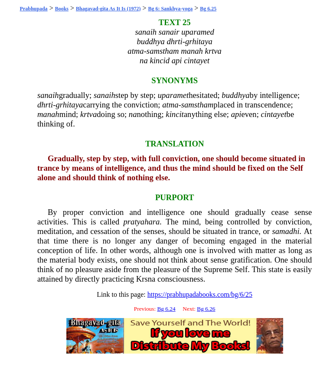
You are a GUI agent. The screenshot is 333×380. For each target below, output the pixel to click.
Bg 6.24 (166, 308)
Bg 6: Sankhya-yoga (170, 9)
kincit (174, 114)
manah (48, 114)
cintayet (274, 114)
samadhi (285, 231)
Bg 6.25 (208, 9)
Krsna (146, 278)
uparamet (173, 95)
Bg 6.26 (206, 308)
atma (170, 104)
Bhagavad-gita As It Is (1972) (108, 9)
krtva (88, 114)
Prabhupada (34, 9)
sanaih (48, 95)
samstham (197, 104)
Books (62, 9)
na (133, 114)
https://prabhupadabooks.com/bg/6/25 (199, 294)
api (236, 114)
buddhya (235, 95)
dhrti (45, 104)
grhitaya (69, 104)
